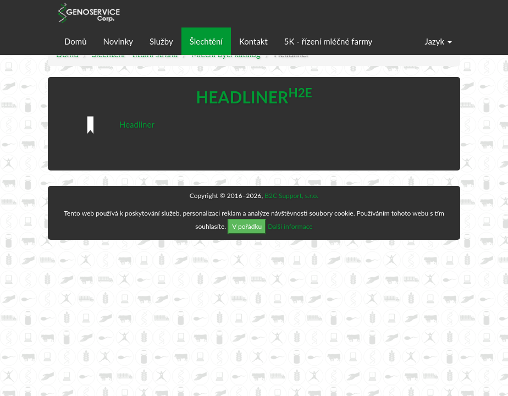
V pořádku (247, 226)
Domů (75, 41)
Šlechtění (206, 41)
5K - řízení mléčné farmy (328, 41)
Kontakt (253, 41)
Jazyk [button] (438, 41)
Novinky (118, 41)
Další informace (290, 226)
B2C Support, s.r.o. (291, 195)
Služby (161, 41)
